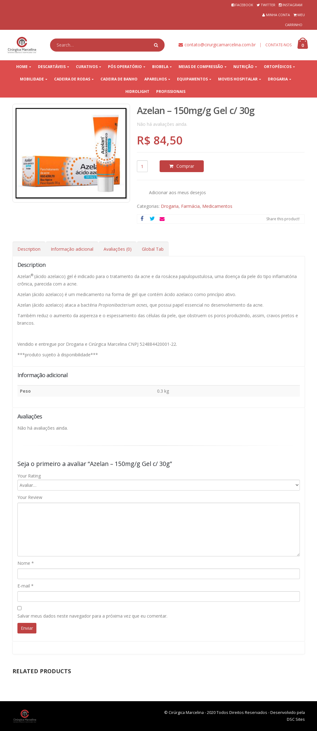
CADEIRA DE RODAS (72, 79)
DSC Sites (296, 719)
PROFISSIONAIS (170, 91)
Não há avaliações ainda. (162, 124)
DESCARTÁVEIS (52, 66)
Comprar (185, 166)
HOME (22, 66)
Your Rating (29, 476)
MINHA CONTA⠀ (279, 14)
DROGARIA (278, 79)
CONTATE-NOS (278, 45)
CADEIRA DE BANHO (119, 79)
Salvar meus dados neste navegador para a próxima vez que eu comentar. (92, 616)
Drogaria (170, 206)
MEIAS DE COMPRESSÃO (201, 66)
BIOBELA (160, 66)
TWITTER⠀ (269, 4)
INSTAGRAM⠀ (293, 4)
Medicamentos (217, 206)
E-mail (25, 586)
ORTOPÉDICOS (277, 66)
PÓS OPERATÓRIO (125, 66)
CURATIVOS (87, 66)
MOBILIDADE (32, 79)
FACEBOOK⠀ (245, 4)
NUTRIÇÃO (243, 66)
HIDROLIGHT (137, 91)
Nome (25, 563)
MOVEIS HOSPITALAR (238, 79)
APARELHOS (155, 79)
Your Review (29, 497)
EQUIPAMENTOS (192, 79)
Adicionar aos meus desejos (177, 192)
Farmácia (190, 206)
